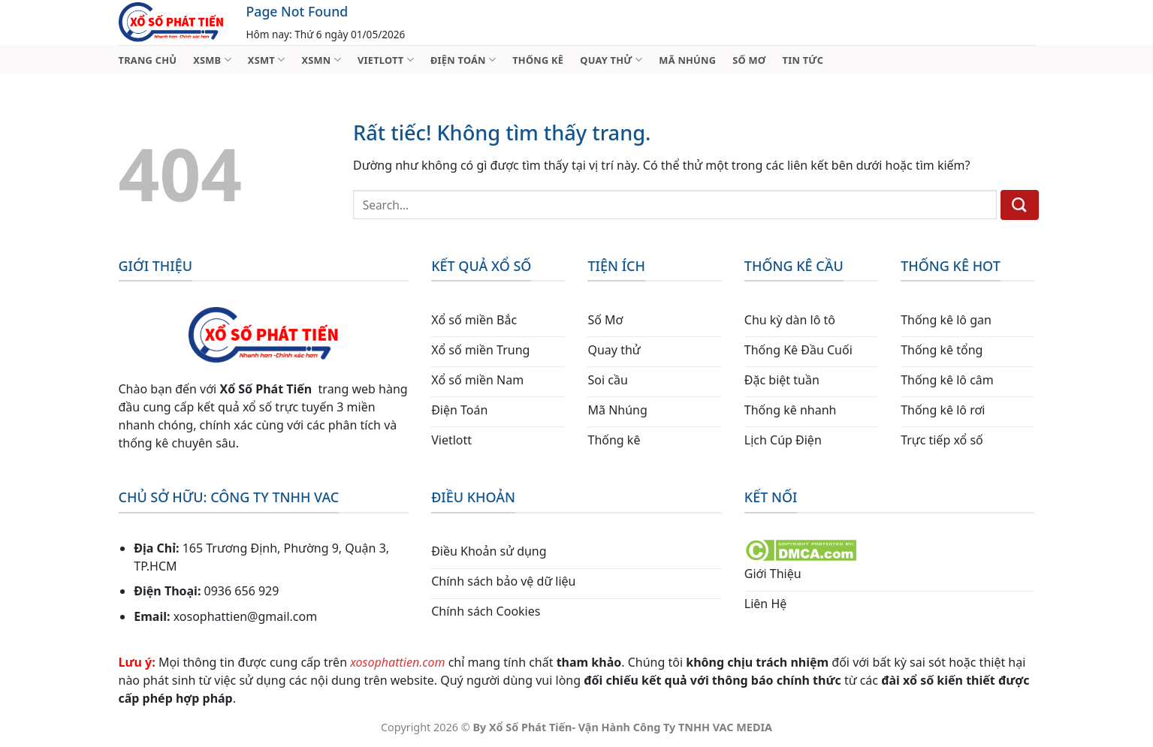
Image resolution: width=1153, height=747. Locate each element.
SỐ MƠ (748, 60)
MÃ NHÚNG (687, 60)
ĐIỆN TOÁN (463, 60)
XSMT (266, 60)
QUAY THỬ (611, 60)
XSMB (212, 60)
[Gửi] (1020, 205)
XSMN (321, 60)
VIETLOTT (386, 60)
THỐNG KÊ (537, 60)
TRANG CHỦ (148, 60)
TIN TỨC (803, 60)
